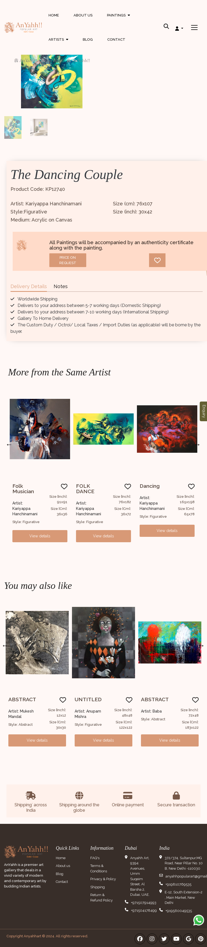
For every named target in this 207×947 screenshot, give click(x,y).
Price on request (67, 260)
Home (54, 15)
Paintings (118, 20)
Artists (58, 40)
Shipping (97, 887)
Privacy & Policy (103, 879)
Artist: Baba (151, 711)
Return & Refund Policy (101, 897)
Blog (88, 39)
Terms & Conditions (98, 868)
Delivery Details (29, 286)
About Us (83, 15)
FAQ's (94, 858)
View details (39, 536)
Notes (61, 286)
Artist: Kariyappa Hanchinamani (24, 508)
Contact (116, 39)
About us (63, 866)
